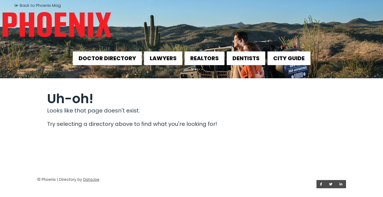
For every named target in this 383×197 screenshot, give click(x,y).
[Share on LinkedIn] (341, 184)
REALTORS (204, 58)
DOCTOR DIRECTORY (107, 58)
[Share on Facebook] (321, 184)
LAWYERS (163, 58)
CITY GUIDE (289, 58)
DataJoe (91, 179)
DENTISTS (246, 58)
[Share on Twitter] (331, 184)
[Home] (191, 21)
